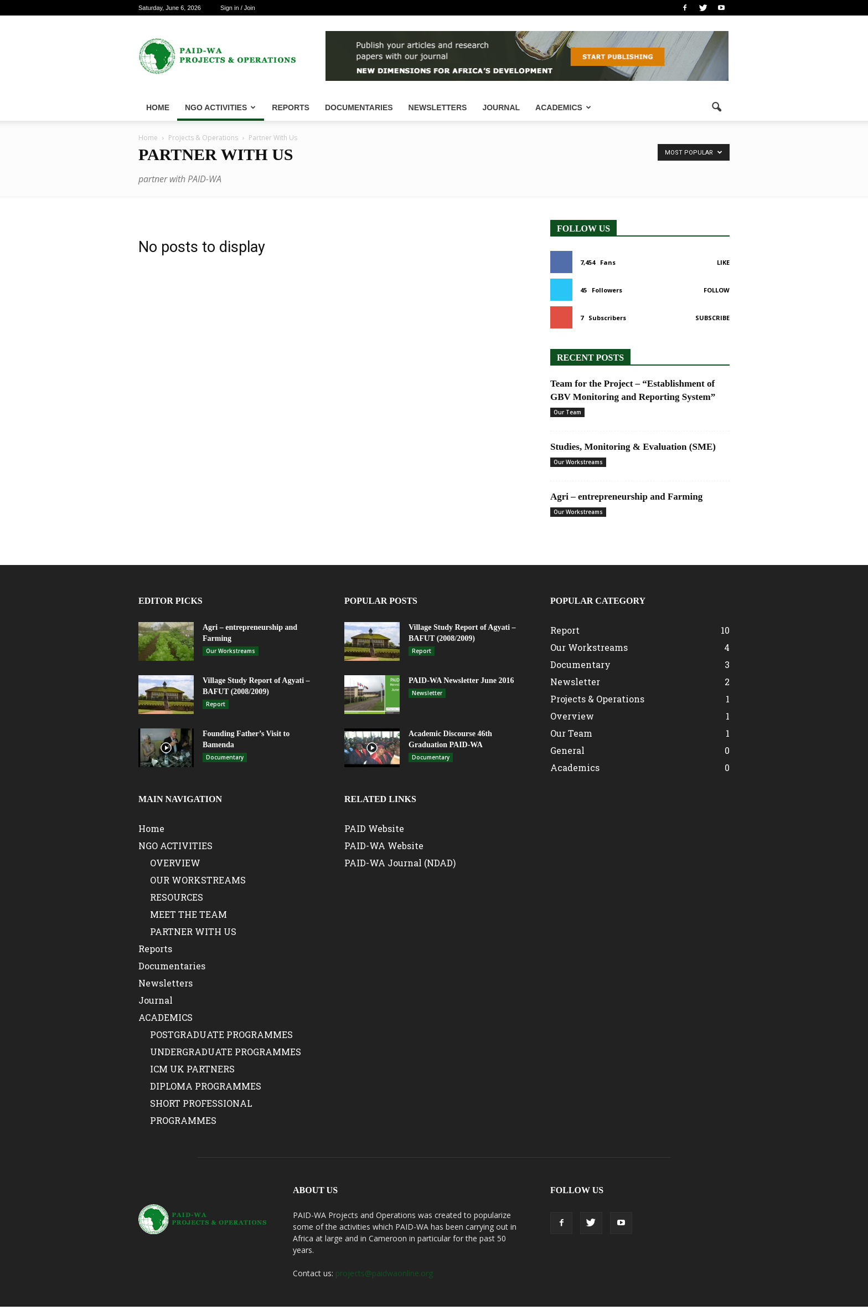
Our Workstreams (578, 462)
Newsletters (438, 107)
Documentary (225, 757)
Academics (575, 767)
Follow (717, 290)
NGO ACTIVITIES (220, 107)
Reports (290, 107)
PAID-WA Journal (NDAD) (400, 863)
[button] (716, 107)
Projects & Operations (597, 699)
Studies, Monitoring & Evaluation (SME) (633, 446)
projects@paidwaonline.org (384, 1273)
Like (723, 262)
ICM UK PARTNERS (192, 1069)
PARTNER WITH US (193, 931)
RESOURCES (176, 897)
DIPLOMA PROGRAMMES (205, 1086)
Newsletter (427, 693)
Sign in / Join (237, 7)
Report (215, 704)
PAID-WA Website (383, 845)
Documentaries (359, 107)
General (567, 750)
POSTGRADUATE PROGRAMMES (221, 1034)
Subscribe (712, 318)
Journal (501, 107)
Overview (572, 716)
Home (157, 107)
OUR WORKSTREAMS (198, 880)
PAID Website (374, 828)
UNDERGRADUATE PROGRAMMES (225, 1051)
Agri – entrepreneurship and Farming (626, 496)
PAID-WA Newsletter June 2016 (461, 680)
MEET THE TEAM (188, 914)
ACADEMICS (563, 107)
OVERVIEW (175, 863)
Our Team (567, 412)
